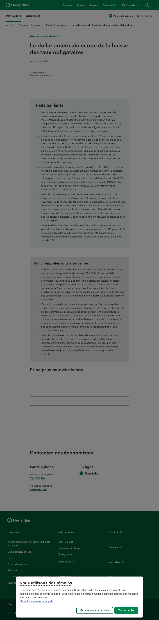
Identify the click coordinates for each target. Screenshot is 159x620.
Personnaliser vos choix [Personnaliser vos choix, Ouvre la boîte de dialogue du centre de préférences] (94, 610)
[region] (79, 597)
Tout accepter (126, 610)
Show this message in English (36, 601)
